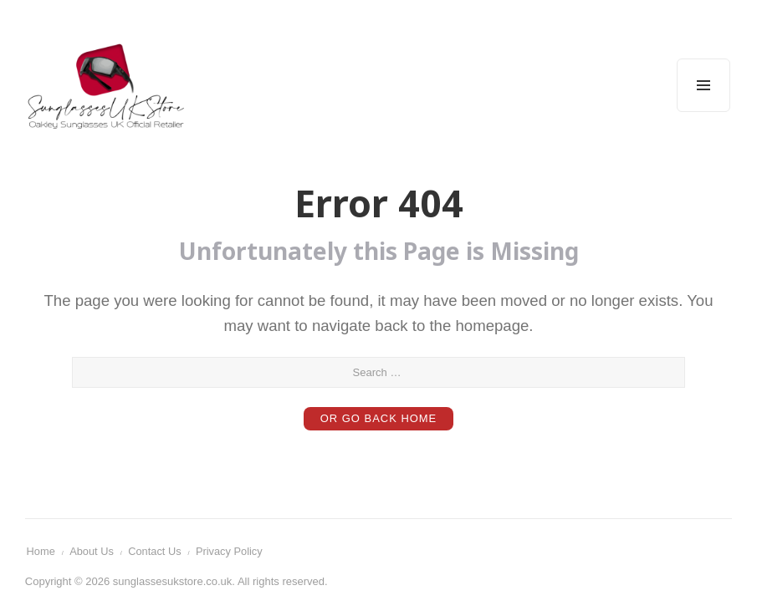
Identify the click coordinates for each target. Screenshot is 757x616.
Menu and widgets (703, 111)
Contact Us (156, 552)
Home (41, 552)
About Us (92, 552)
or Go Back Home (378, 419)
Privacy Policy (232, 552)
